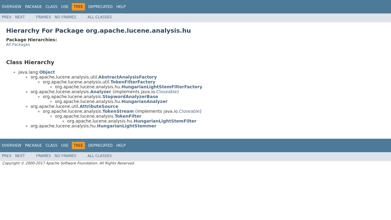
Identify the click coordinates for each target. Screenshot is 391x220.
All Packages (18, 44)
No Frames (65, 17)
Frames (43, 17)
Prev (6, 17)
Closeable (166, 91)
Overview (11, 7)
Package (33, 7)
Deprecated (100, 7)
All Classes (100, 17)
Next (20, 17)
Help (121, 7)
